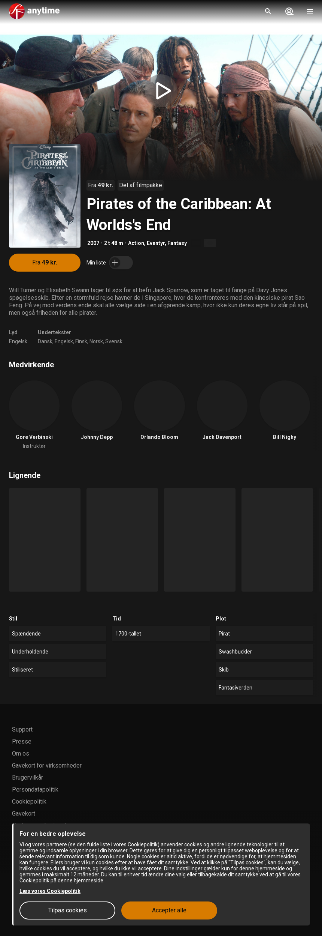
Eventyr (156, 243)
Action (136, 243)
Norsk (96, 341)
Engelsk (18, 341)
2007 (93, 243)
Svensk (113, 341)
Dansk (45, 341)
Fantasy (177, 243)
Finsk (81, 341)
